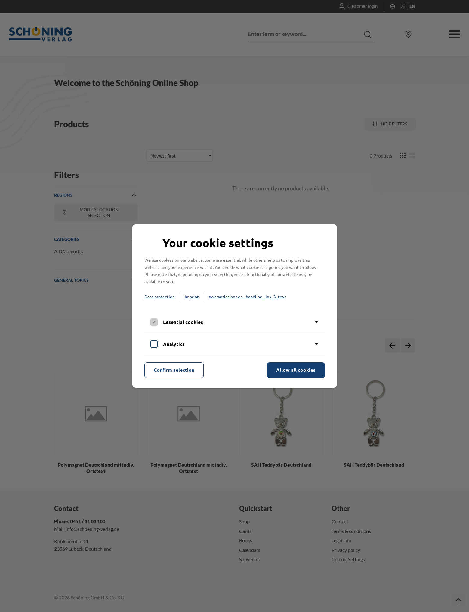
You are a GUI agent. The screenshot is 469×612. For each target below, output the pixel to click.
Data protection (159, 296)
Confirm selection (174, 370)
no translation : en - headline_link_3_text (247, 296)
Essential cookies (183, 322)
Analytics (174, 344)
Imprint (192, 296)
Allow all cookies (296, 370)
